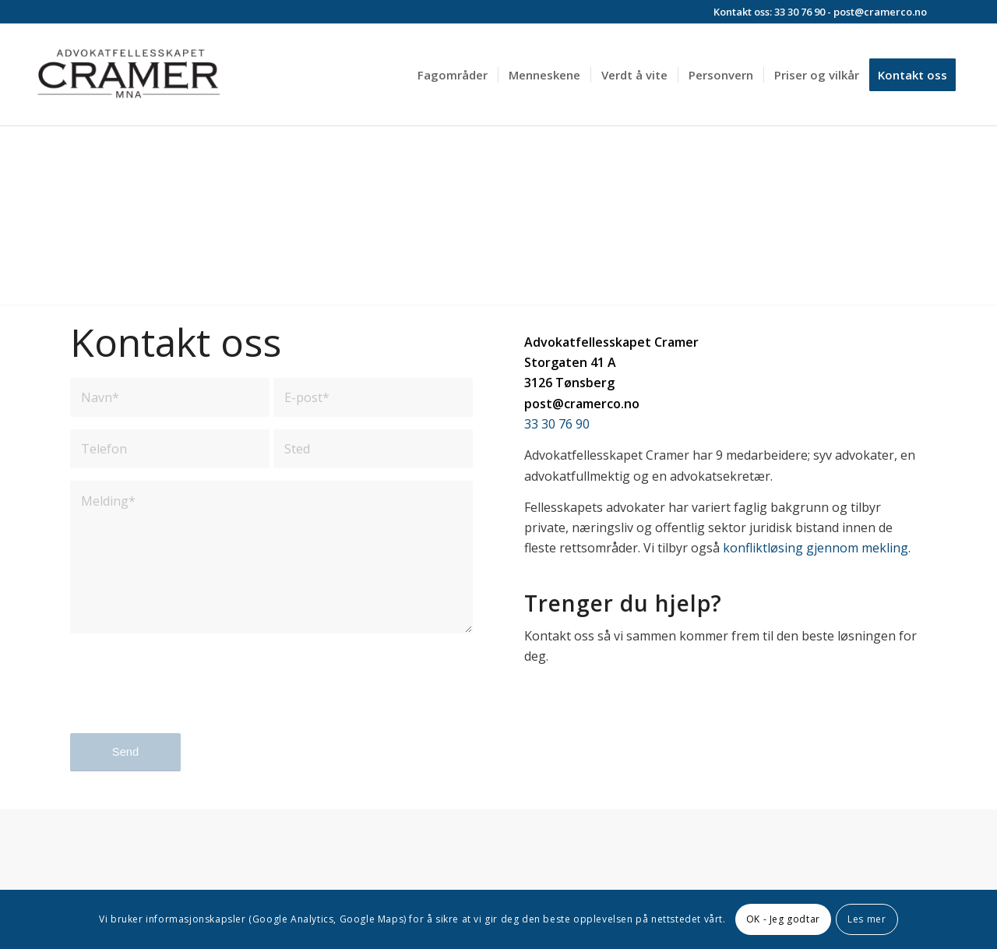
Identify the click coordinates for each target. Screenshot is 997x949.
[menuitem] (452, 74)
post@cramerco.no (880, 12)
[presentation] (188, 696)
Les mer (866, 919)
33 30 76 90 (799, 12)
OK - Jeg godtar (783, 919)
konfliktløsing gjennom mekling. (817, 547)
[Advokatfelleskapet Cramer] (128, 74)
